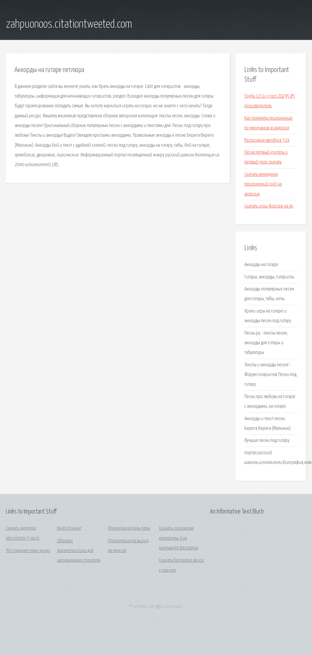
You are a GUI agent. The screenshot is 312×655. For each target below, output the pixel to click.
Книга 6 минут (69, 528)
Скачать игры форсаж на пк (268, 206)
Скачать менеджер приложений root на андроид (263, 184)
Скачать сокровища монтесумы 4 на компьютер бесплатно (178, 538)
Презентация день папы (129, 528)
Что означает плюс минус (28, 550)
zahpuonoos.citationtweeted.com (69, 24)
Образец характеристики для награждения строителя (78, 551)
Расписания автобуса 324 (266, 140)
